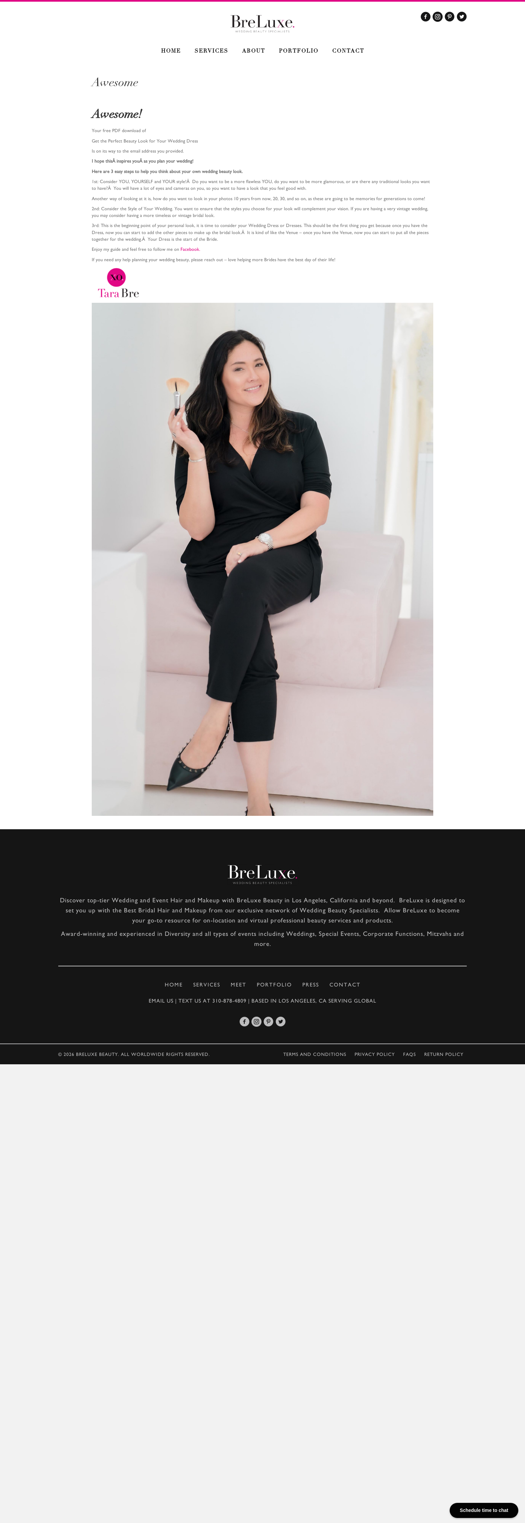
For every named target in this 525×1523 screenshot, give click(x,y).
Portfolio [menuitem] (298, 51)
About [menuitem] (253, 51)
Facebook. (190, 249)
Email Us (161, 1001)
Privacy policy (375, 1054)
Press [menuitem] (310, 984)
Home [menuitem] (171, 51)
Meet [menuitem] (238, 984)
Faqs (409, 1054)
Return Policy (443, 1054)
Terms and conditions (314, 1054)
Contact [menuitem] (348, 51)
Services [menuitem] (211, 51)
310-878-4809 (229, 1001)
